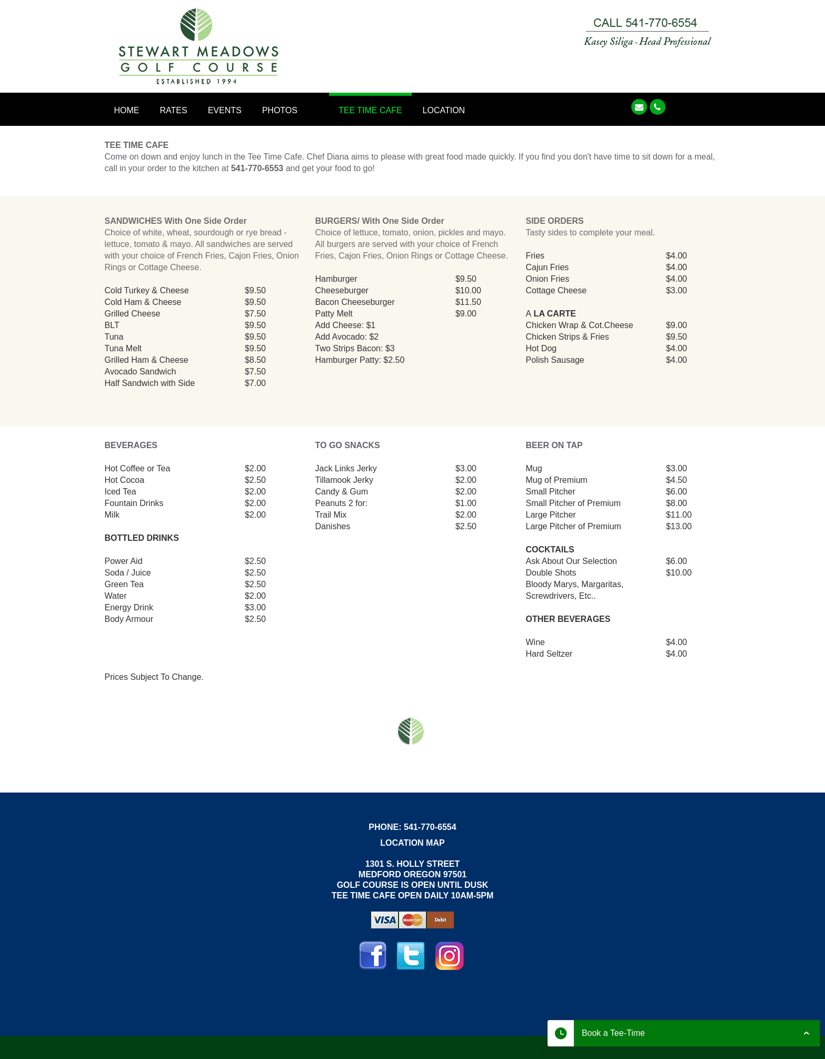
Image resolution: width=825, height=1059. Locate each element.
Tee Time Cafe (370, 110)
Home (127, 110)
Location (444, 110)
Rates (173, 110)
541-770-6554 (430, 827)
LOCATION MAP (412, 842)
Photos (279, 110)
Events (225, 110)
